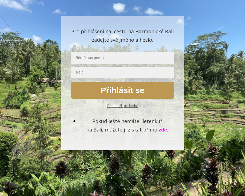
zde (163, 129)
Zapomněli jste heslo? (122, 106)
